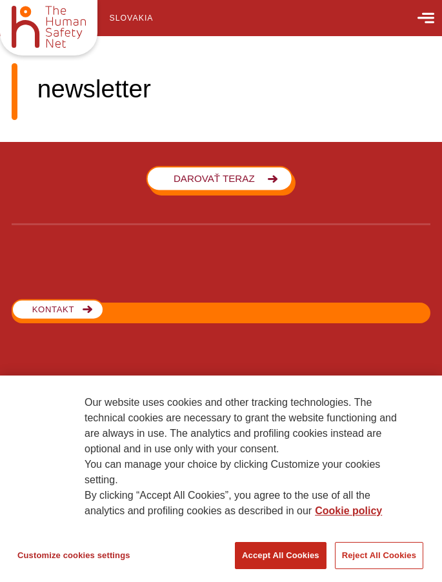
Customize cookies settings (73, 555)
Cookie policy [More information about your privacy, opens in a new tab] (348, 510)
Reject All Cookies (379, 555)
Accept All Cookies (280, 555)
